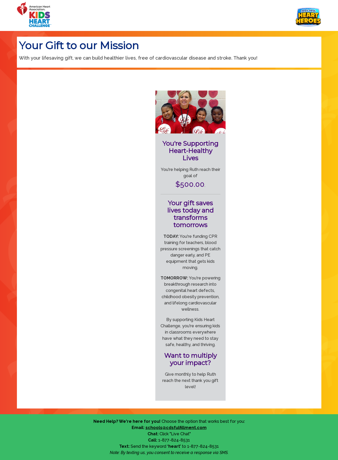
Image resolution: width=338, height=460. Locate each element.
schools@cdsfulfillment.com (176, 427)
